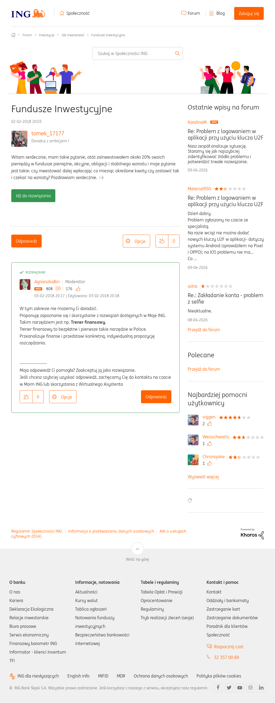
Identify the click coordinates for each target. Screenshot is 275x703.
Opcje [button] (140, 241)
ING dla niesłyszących (38, 676)
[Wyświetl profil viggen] (210, 417)
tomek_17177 (47, 133)
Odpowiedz (26, 241)
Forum (194, 13)
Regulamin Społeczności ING (36, 531)
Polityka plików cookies (219, 676)
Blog (220, 13)
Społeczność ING (13, 35)
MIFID (103, 676)
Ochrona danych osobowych (161, 676)
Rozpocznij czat (228, 646)
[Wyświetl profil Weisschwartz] (216, 436)
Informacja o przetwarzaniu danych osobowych (111, 531)
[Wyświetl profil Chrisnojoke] (214, 456)
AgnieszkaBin (47, 281)
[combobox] (137, 53)
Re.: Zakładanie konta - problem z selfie (225, 298)
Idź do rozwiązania (33, 195)
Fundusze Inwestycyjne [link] (108, 35)
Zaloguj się (249, 13)
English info (78, 676)
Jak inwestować (72, 35)
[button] (161, 241)
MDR (121, 676)
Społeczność (78, 13)
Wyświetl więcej (203, 476)
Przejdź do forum (204, 329)
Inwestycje (47, 35)
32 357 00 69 (226, 657)
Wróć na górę (137, 559)
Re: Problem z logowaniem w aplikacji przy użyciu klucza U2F (225, 134)
